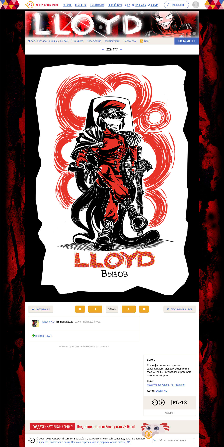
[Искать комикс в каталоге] (154, 440)
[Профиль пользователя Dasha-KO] (35, 323)
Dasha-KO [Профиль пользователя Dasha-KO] (48, 321)
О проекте (42, 442)
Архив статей (117, 442)
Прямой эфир (115, 5)
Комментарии (112, 41)
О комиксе (77, 41)
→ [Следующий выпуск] (121, 49)
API (128, 5)
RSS (146, 41)
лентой (64, 41)
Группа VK (140, 5)
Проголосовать (43, 336)
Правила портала (81, 442)
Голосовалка (97, 5)
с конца (53, 41)
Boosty (154, 5)
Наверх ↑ (169, 412)
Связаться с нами (60, 442)
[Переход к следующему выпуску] (112, 178)
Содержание (94, 41)
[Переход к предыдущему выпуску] (46, 178)
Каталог (67, 5)
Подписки (80, 5)
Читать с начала (37, 41)
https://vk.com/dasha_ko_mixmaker (166, 384)
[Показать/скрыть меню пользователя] (195, 4)
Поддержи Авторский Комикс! (53, 426)
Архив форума (100, 442)
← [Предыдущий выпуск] (102, 49)
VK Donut (129, 426)
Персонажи (130, 41)
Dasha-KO (161, 390)
